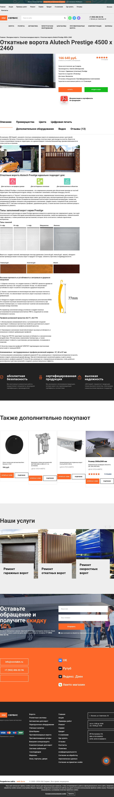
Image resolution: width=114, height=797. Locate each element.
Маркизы (108, 26)
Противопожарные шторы (40, 738)
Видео (62, 128)
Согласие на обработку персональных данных (68, 757)
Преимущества (25, 121)
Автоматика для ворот (38, 721)
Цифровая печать (61, 121)
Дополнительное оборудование (35, 128)
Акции (11, 7)
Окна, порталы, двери (38, 759)
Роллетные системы (37, 718)
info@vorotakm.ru (14, 662)
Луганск (109, 7)
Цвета (42, 121)
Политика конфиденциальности (67, 750)
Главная (2, 7)
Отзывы (79, 7)
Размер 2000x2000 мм (97, 461)
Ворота (11, 26)
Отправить (71, 626)
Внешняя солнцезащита (39, 742)
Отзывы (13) (78, 128)
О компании (59, 7)
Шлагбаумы (61, 26)
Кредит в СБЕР (96, 89)
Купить (70, 89)
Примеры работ (21, 7)
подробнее (21, 475)
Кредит (49, 7)
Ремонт (32, 7)
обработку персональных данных (83, 633)
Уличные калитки (36, 728)
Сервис (41, 7)
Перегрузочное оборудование (47, 27)
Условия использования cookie (55, 794)
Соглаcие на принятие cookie (70, 762)
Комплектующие (94, 26)
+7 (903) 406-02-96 (96, 17)
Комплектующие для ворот (40, 745)
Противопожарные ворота (77, 27)
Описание (5, 121)
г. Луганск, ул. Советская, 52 (97, 19)
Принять (71, 794)
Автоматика (33, 26)
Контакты (4, 10)
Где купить (69, 7)
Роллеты (21, 26)
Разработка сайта (7, 781)
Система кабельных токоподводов (37, 750)
